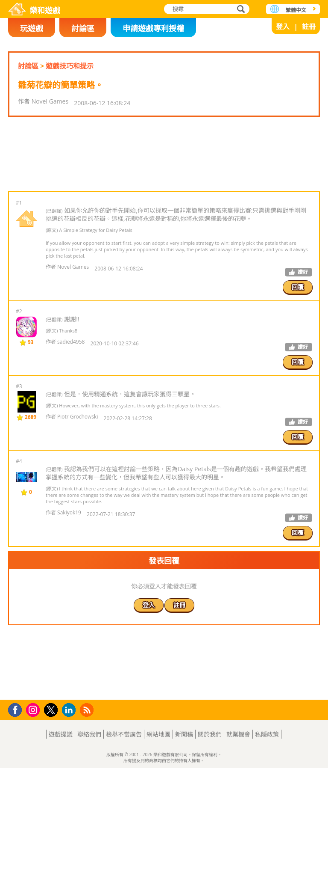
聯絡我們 (89, 842)
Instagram (34, 817)
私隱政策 (267, 842)
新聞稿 (184, 842)
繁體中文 (296, 10)
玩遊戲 (31, 28)
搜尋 (239, 9)
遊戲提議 (61, 842)
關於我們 (210, 842)
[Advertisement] (163, 181)
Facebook (17, 816)
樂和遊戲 (44, 10)
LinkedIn (70, 818)
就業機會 (238, 842)
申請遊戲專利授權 (153, 28)
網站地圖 (158, 842)
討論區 (82, 28)
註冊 (309, 26)
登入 (283, 26)
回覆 (298, 341)
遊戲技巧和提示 (70, 66)
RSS (87, 817)
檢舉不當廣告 (124, 842)
